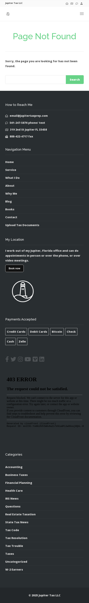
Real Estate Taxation (20, 514)
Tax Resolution (16, 538)
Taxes (9, 554)
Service (10, 170)
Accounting (13, 467)
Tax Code (12, 530)
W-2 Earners (14, 569)
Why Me (11, 193)
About (9, 186)
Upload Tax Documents (22, 225)
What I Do (12, 178)
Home (9, 162)
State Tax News (16, 522)
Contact (11, 217)
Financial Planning (18, 483)
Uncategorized (16, 562)
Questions (13, 506)
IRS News (12, 498)
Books (9, 209)
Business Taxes (16, 475)
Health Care (14, 491)
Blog (8, 201)
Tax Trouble (14, 546)
